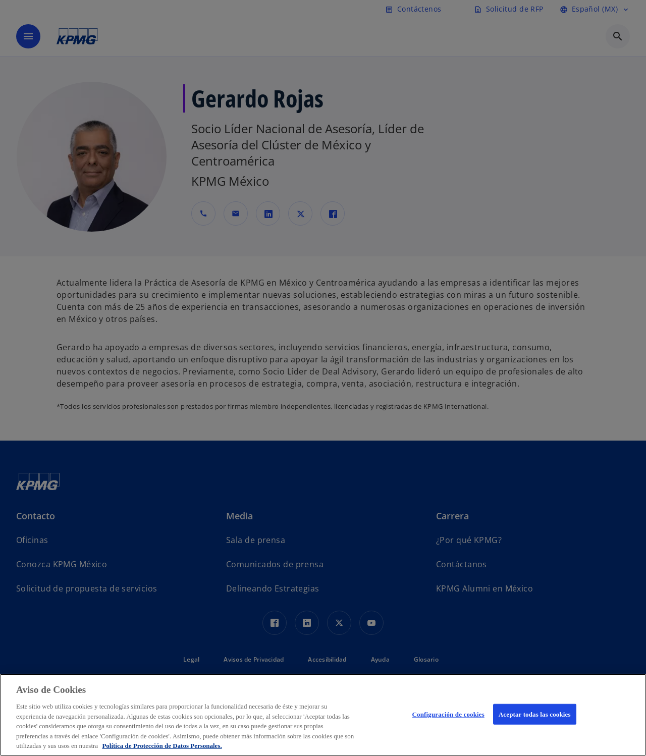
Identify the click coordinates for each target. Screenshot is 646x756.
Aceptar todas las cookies (535, 714)
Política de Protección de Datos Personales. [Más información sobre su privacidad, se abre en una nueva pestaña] (162, 745)
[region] (323, 715)
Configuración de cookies (448, 714)
